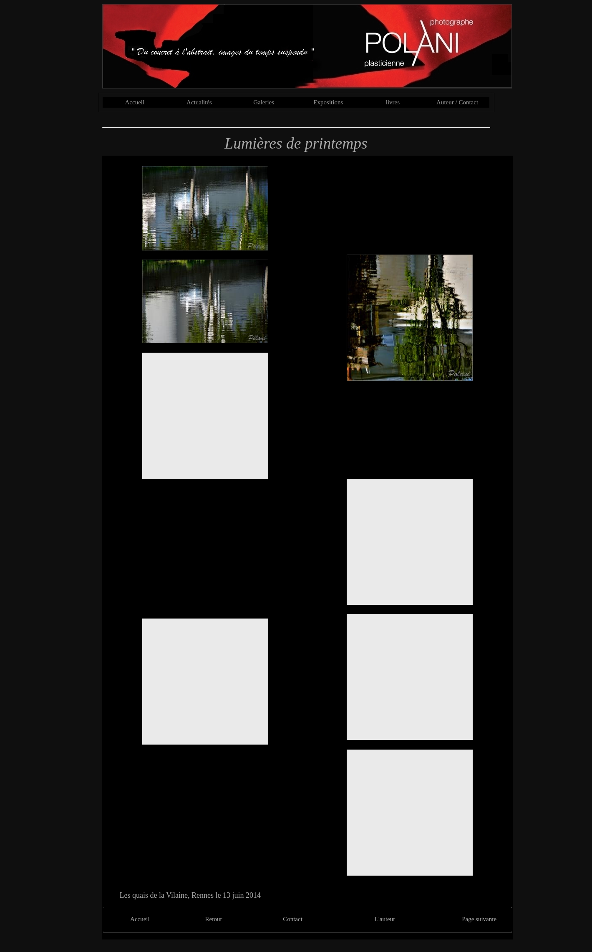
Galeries (263, 102)
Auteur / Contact (457, 102)
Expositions (328, 102)
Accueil (135, 102)
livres (393, 102)
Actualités (199, 102)
